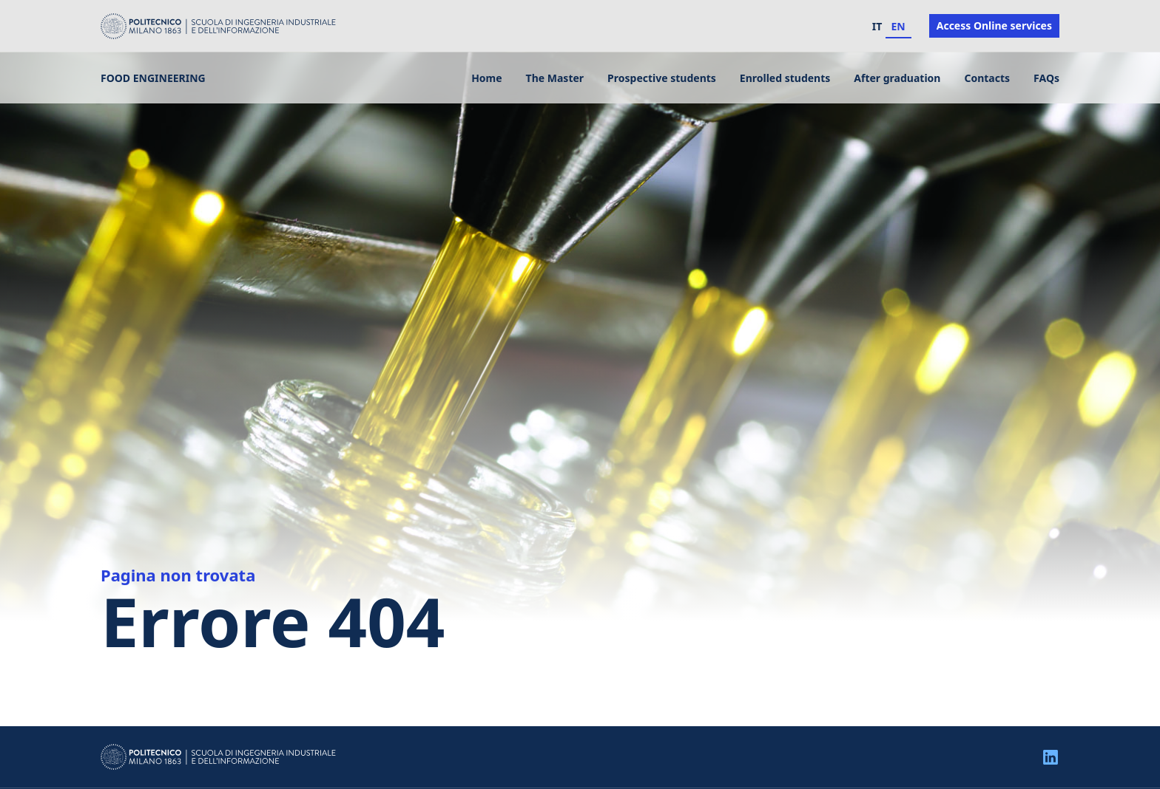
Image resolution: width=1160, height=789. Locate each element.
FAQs (1046, 78)
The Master (555, 78)
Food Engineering (153, 78)
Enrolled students (785, 78)
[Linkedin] (1050, 756)
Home (486, 78)
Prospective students (661, 78)
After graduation (897, 78)
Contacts (987, 78)
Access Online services (994, 25)
